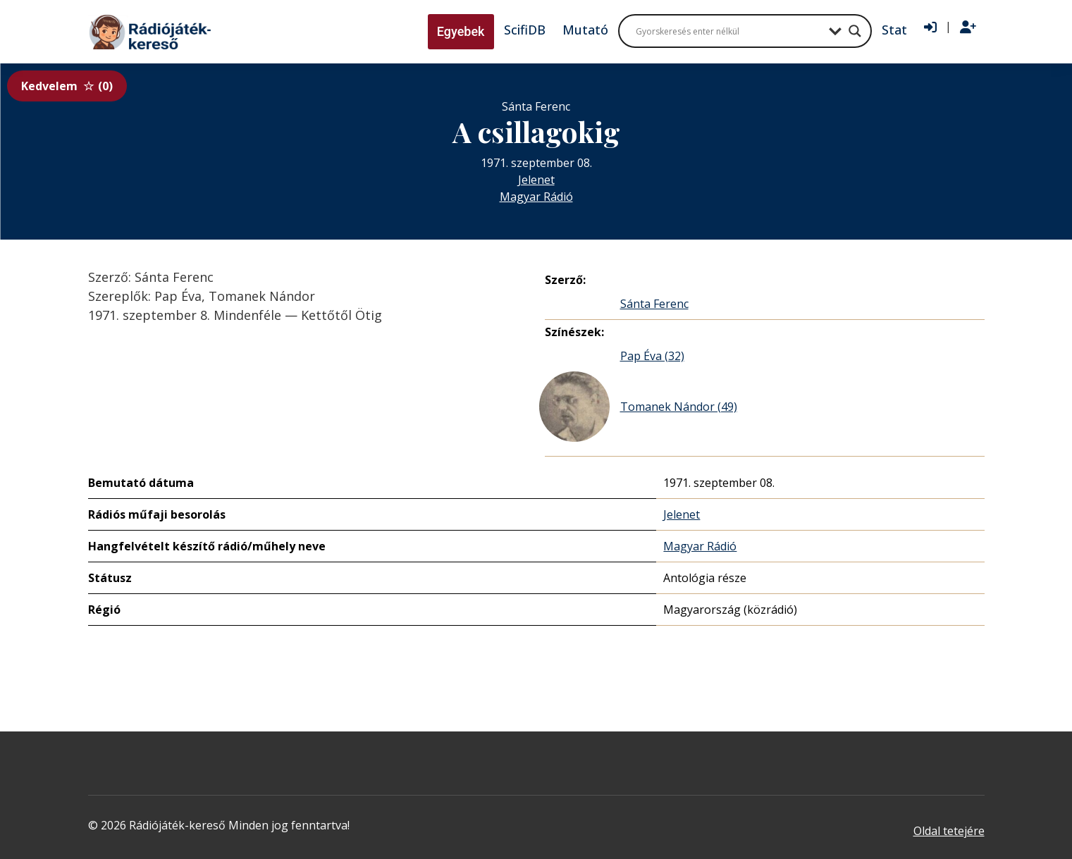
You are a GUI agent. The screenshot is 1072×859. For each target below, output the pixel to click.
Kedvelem (67, 86)
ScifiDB (525, 29)
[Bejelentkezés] (930, 27)
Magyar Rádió (536, 196)
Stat (894, 29)
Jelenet (536, 179)
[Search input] (729, 31)
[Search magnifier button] (855, 31)
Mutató (585, 29)
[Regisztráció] (968, 27)
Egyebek (461, 31)
